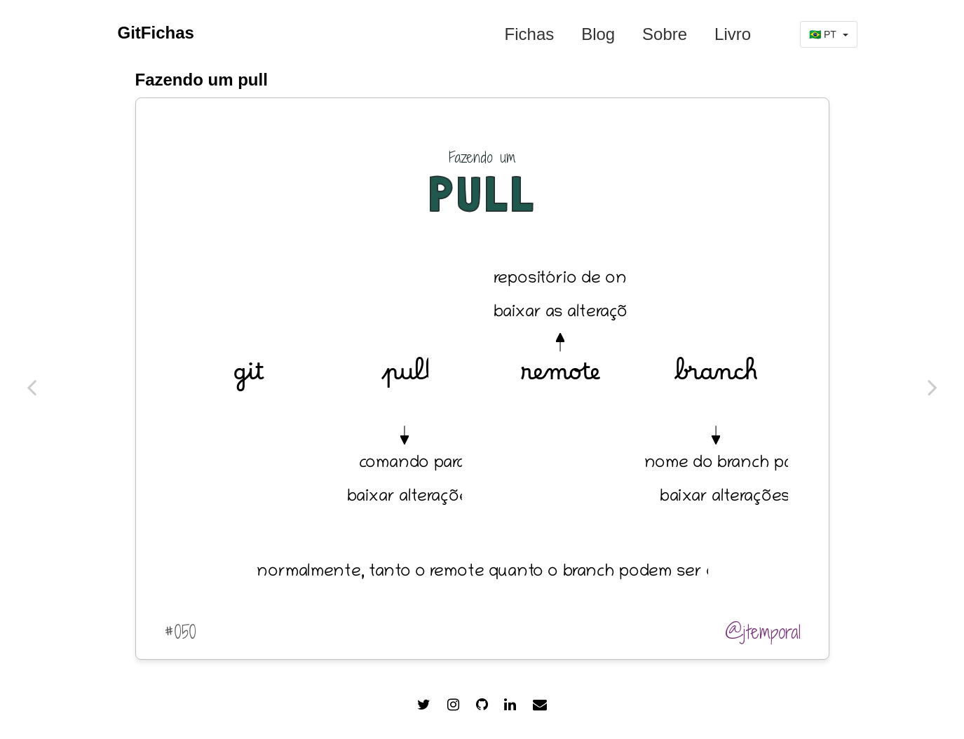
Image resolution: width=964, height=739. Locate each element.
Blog (598, 34)
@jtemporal (763, 631)
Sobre (664, 34)
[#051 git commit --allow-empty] (31, 387)
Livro (732, 34)
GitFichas (156, 32)
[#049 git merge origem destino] (932, 387)
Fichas (530, 34)
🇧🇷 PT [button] (828, 34)
